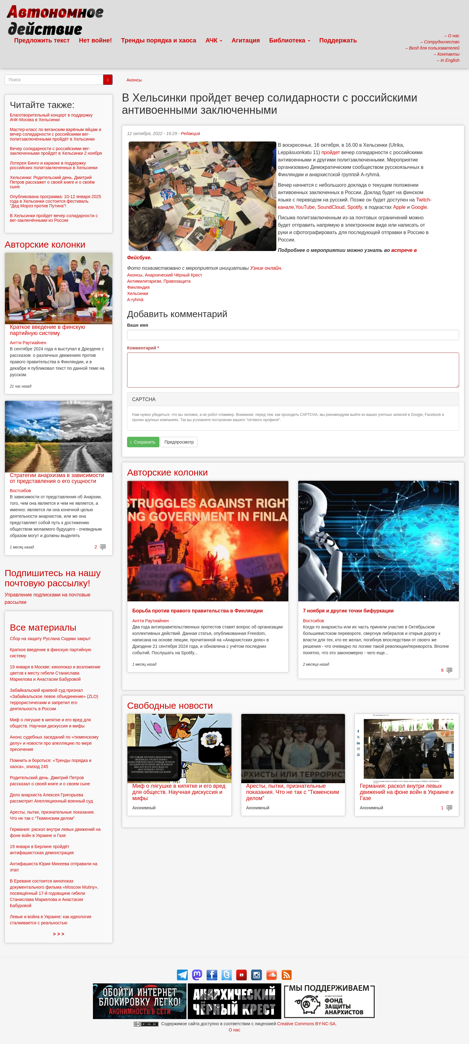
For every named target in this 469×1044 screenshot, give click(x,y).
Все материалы (43, 627)
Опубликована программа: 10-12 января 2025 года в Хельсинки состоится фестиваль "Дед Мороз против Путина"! (55, 201)
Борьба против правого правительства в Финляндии (197, 610)
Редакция (190, 133)
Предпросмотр (179, 442)
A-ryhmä (135, 299)
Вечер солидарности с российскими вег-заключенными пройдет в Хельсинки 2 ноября (56, 151)
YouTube (305, 207)
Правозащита (176, 281)
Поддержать (338, 40)
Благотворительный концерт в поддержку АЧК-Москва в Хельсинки (51, 117)
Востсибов (313, 620)
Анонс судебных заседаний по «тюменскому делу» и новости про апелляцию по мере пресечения (54, 743)
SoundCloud (330, 207)
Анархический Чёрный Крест (173, 275)
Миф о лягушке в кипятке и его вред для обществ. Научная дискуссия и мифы (178, 792)
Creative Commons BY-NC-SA (306, 1023)
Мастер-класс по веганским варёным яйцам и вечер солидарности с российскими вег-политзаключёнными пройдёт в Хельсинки (55, 134)
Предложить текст (42, 40)
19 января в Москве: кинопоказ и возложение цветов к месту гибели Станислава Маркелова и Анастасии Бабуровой (55, 673)
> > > (58, 934)
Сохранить (142, 442)
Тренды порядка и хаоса (158, 40)
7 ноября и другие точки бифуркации (348, 610)
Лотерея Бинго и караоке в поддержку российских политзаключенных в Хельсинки (54, 165)
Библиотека (289, 40)
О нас (234, 1029)
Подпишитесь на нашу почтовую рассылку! (53, 578)
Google (419, 207)
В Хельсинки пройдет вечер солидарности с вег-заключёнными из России (54, 218)
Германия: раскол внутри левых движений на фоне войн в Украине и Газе (406, 792)
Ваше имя (137, 325)
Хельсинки (137, 293)
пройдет (330, 152)
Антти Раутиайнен (150, 620)
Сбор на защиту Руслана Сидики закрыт (50, 638)
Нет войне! (95, 40)
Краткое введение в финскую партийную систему (47, 330)
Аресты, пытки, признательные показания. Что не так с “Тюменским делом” (292, 792)
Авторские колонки (167, 472)
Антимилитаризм (144, 281)
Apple (399, 207)
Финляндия (138, 287)
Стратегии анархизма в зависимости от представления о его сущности (57, 478)
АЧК (214, 40)
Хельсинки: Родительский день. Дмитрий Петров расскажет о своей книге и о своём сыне (52, 182)
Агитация (245, 40)
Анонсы (134, 80)
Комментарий (143, 347)
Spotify (354, 207)
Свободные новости (170, 705)
